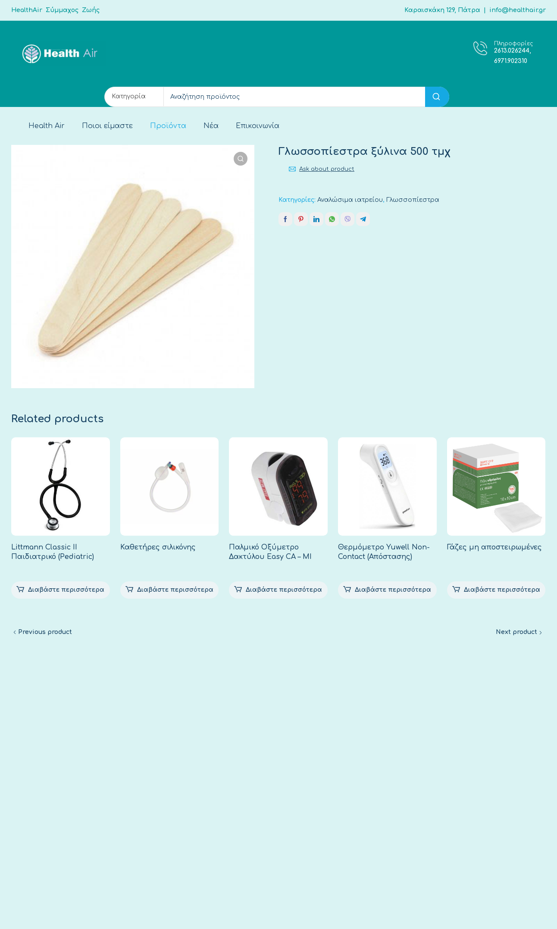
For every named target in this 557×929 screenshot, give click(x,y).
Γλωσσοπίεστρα (412, 200)
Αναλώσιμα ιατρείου (350, 200)
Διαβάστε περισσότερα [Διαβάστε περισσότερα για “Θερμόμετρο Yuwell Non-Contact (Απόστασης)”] (393, 590)
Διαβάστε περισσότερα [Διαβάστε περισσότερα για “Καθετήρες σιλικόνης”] (175, 590)
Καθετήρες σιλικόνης (158, 547)
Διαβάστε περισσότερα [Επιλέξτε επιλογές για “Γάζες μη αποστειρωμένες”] (502, 590)
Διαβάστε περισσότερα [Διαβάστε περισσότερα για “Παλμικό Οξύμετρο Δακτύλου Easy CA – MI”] (284, 590)
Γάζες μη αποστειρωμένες (494, 547)
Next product (516, 632)
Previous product (45, 632)
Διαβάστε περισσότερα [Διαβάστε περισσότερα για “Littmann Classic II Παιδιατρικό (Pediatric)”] (66, 590)
